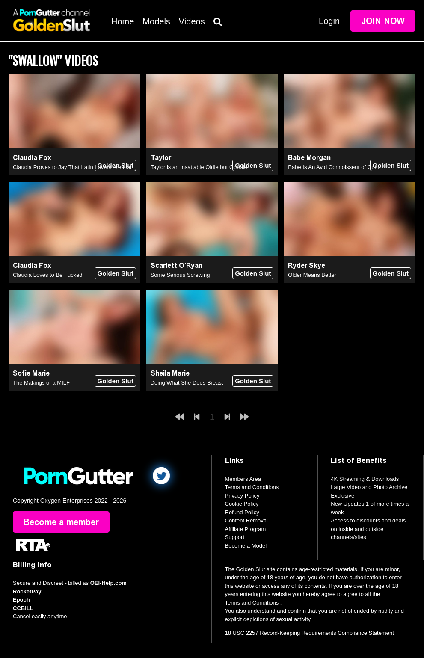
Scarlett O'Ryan (176, 265)
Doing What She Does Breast (187, 382)
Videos (192, 21)
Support (235, 537)
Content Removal (246, 520)
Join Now (383, 21)
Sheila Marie (170, 373)
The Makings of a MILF (41, 382)
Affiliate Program (245, 529)
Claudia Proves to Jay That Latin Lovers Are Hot (72, 167)
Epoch (21, 599)
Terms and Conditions (252, 487)
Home (122, 21)
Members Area (243, 479)
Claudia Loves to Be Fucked (48, 275)
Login (329, 21)
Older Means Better (312, 275)
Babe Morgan (309, 158)
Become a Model (246, 545)
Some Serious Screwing (180, 275)
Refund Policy (242, 512)
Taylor (161, 158)
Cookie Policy (242, 504)
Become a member (61, 522)
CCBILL (23, 608)
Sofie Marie (31, 373)
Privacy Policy (242, 495)
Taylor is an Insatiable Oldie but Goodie (199, 167)
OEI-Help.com (108, 583)
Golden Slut (115, 165)
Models (156, 21)
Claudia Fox (32, 158)
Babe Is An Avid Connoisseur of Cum (333, 167)
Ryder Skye (306, 265)
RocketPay (27, 591)
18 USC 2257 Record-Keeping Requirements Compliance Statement (309, 633)
